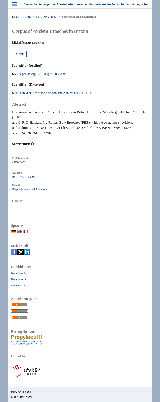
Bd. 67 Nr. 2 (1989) (46, 16)
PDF (21, 54)
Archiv (27, 16)
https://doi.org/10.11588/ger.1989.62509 (42, 74)
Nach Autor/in (19, 279)
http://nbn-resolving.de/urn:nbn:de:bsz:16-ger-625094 (51, 92)
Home (15, 16)
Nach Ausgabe (19, 272)
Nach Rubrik (18, 285)
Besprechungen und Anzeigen (29, 189)
